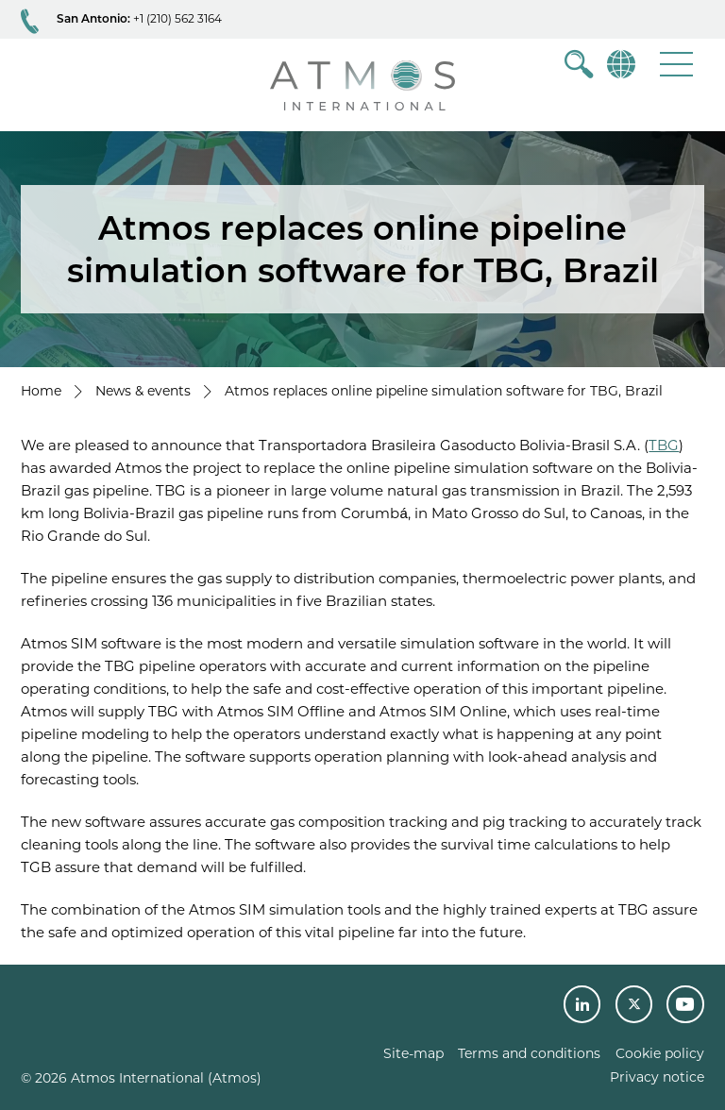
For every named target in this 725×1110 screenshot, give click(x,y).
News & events (143, 390)
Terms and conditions (529, 1053)
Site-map (413, 1053)
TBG (664, 445)
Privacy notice (657, 1076)
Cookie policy (659, 1053)
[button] (676, 63)
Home (41, 390)
